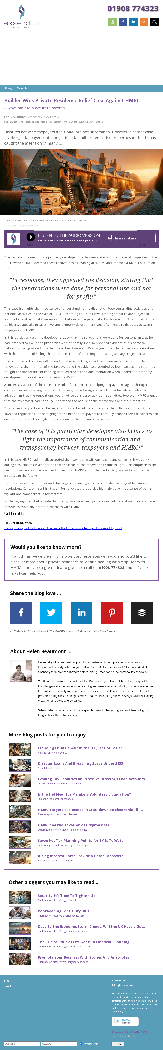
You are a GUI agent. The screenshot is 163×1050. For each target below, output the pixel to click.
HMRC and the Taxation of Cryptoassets (73, 825)
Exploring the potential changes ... (56, 798)
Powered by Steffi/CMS (129, 1032)
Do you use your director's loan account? (61, 783)
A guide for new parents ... (52, 752)
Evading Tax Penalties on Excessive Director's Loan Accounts (91, 778)
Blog (6, 980)
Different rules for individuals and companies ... (64, 829)
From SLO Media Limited (123, 1036)
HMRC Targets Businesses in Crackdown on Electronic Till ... (90, 809)
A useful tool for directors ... (53, 768)
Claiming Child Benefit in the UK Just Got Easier (80, 748)
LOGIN (118, 1043)
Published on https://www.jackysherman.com (63, 962)
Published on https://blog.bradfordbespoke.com (64, 946)
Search (8, 986)
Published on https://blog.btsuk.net (57, 900)
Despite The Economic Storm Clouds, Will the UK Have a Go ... (91, 926)
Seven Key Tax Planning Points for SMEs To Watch (82, 840)
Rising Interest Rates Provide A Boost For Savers (80, 856)
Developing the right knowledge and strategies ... (65, 845)
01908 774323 (133, 8)
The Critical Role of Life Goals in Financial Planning (84, 942)
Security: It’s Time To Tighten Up (66, 895)
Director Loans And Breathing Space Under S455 (80, 763)
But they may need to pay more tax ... (59, 860)
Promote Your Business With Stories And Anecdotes (83, 957)
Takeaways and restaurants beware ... (59, 814)
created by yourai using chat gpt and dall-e (21, 225)
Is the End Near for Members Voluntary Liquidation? (84, 794)
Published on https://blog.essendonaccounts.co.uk (65, 931)
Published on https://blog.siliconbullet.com (61, 915)
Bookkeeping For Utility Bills (63, 911)
